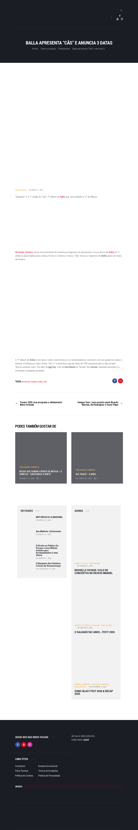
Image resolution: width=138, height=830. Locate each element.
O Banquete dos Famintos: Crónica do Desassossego (48, 564)
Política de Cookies (24, 775)
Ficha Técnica (21, 771)
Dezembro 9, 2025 (97, 687)
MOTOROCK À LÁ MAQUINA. (49, 517)
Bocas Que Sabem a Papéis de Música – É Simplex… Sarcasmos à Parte (40, 472)
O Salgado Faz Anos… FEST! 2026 (95, 632)
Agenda (78, 563)
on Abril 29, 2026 (43, 520)
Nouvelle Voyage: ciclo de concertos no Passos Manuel (94, 571)
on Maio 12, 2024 (26, 478)
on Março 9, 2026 (43, 558)
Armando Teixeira (24, 252)
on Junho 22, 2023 (84, 478)
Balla (62, 196)
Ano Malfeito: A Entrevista (48, 531)
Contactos (20, 766)
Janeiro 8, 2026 (85, 628)
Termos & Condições (48, 771)
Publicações (64, 48)
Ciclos (85, 563)
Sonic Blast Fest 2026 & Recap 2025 (94, 692)
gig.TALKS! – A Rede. (86, 474)
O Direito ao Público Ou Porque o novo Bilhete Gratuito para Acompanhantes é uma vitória (47, 551)
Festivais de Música (91, 625)
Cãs (45, 382)
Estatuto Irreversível (48, 766)
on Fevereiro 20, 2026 (45, 569)
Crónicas (86, 684)
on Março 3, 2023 (36, 190)
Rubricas (35, 467)
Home (35, 48)
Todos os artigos (48, 48)
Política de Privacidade (49, 775)
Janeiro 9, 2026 (85, 566)
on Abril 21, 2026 (43, 534)
